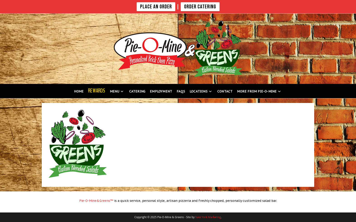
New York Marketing (208, 217)
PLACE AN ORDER (156, 6)
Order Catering (200, 6)
